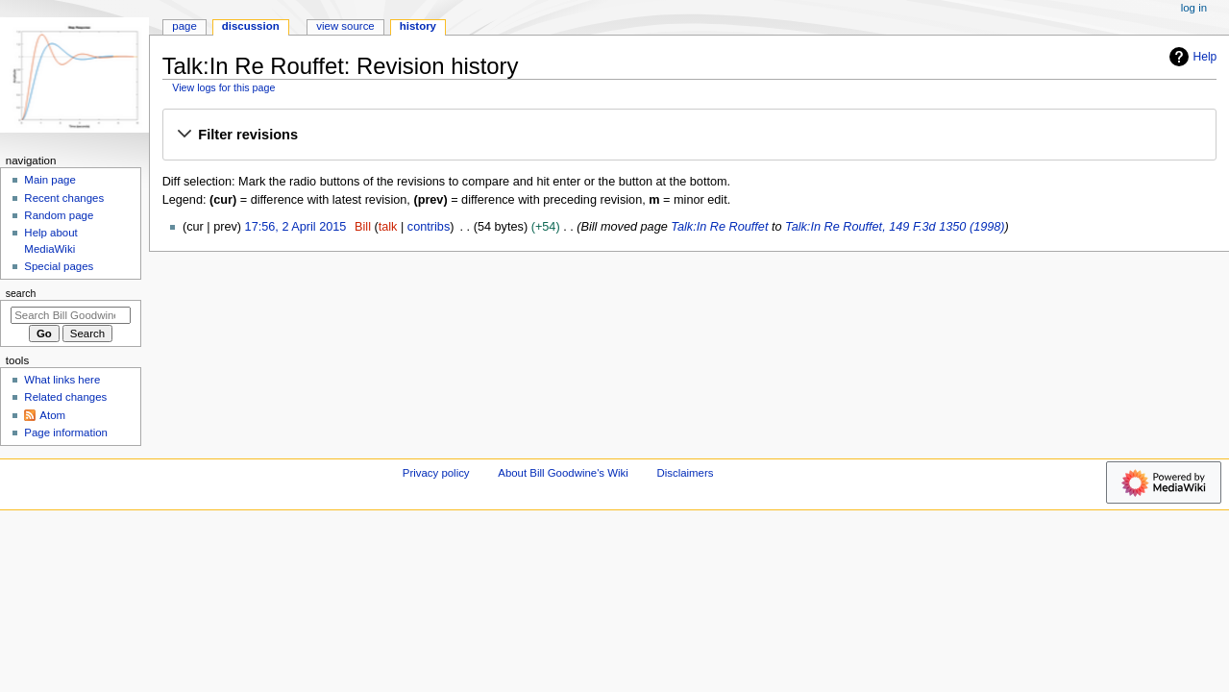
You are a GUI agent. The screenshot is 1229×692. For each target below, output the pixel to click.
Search (21, 293)
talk (388, 227)
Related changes (65, 397)
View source (345, 26)
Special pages (58, 266)
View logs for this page (223, 87)
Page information (66, 432)
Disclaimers (684, 473)
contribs (428, 227)
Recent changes (64, 198)
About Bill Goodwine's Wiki (563, 473)
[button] (689, 135)
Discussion (251, 26)
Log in (1194, 7)
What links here (62, 379)
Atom (52, 415)
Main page (50, 179)
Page (184, 26)
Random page (58, 215)
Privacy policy (436, 473)
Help (1191, 56)
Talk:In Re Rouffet (719, 227)
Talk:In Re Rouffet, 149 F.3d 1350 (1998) (895, 227)
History (418, 26)
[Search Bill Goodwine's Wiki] (71, 315)
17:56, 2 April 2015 (296, 227)
